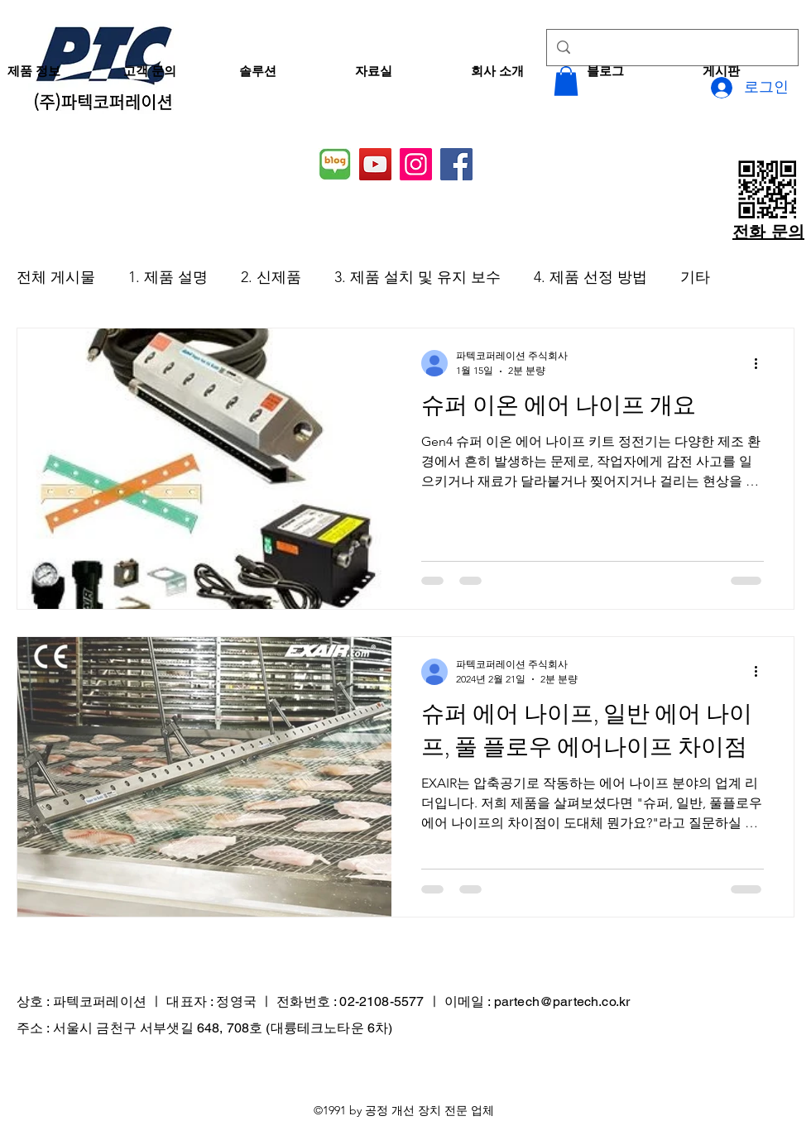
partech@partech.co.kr (562, 1001)
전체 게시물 (56, 277)
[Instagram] (416, 164)
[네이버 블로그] (335, 164)
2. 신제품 (271, 277)
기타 (695, 277)
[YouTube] (375, 164)
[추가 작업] (761, 363)
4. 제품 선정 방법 (590, 277)
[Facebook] (456, 164)
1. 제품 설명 (168, 277)
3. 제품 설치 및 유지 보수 (417, 277)
